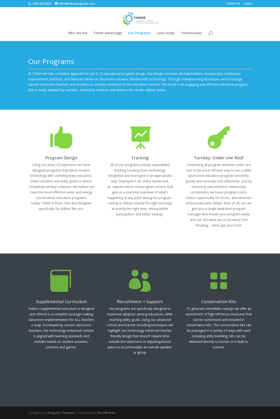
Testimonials (191, 33)
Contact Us (233, 3)
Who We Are (77, 33)
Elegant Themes (61, 412)
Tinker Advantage (107, 33)
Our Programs (139, 33)
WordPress (106, 412)
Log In (248, 3)
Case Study (166, 33)
